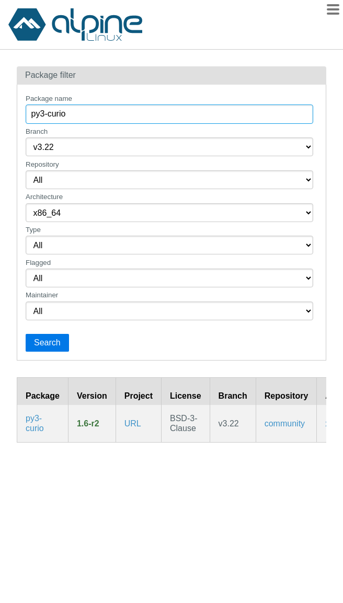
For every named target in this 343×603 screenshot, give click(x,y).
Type (33, 230)
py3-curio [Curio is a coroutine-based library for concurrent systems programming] (35, 423)
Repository (42, 164)
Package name (49, 98)
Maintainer (42, 295)
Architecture (44, 197)
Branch (37, 131)
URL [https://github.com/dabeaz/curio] (132, 423)
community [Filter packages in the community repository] (285, 423)
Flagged (38, 262)
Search (47, 342)
